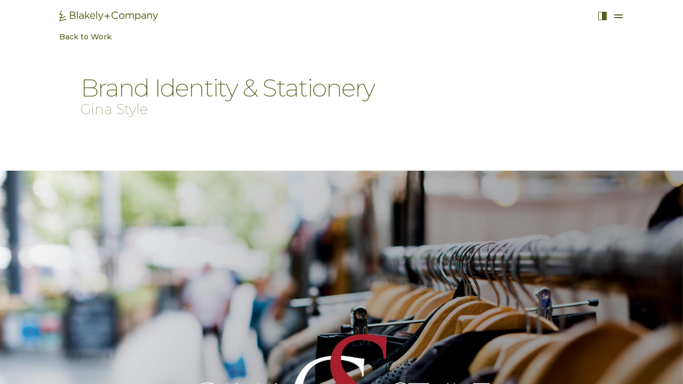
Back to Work (80, 37)
